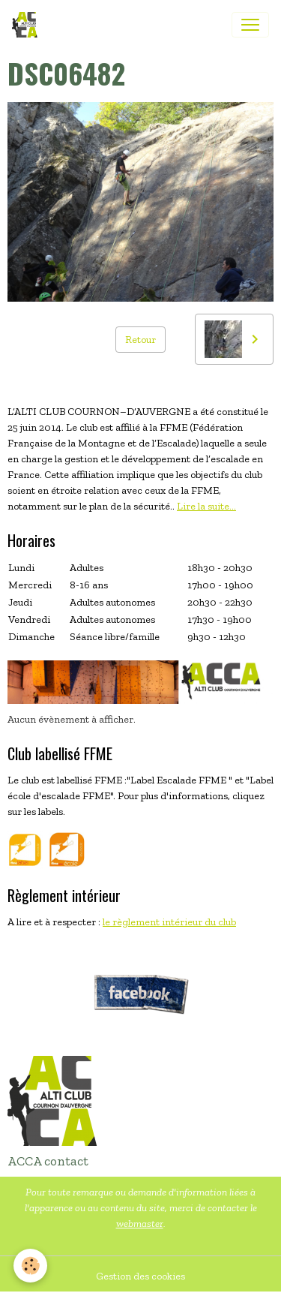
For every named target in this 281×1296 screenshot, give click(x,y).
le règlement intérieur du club (169, 922)
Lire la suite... (206, 506)
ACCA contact (47, 1161)
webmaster (139, 1223)
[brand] (27, 25)
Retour (140, 339)
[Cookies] (30, 1265)
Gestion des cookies (140, 1276)
